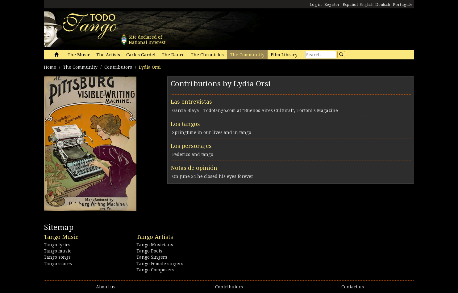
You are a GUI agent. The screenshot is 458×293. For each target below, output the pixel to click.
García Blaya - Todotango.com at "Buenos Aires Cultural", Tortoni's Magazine (255, 110)
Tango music (57, 250)
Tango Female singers (159, 263)
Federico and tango (192, 154)
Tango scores (58, 263)
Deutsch (382, 4)
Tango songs (57, 257)
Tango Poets (149, 250)
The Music (79, 54)
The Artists (108, 54)
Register (332, 4)
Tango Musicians (154, 244)
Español (350, 4)
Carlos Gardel (141, 54)
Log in (316, 4)
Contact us (352, 286)
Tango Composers (155, 269)
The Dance (173, 54)
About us (105, 286)
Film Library (284, 54)
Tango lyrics (57, 244)
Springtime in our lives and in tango (211, 132)
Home (50, 67)
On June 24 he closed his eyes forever (212, 176)
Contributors (118, 67)
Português (402, 4)
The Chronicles (207, 54)
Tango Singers (151, 257)
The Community (247, 54)
